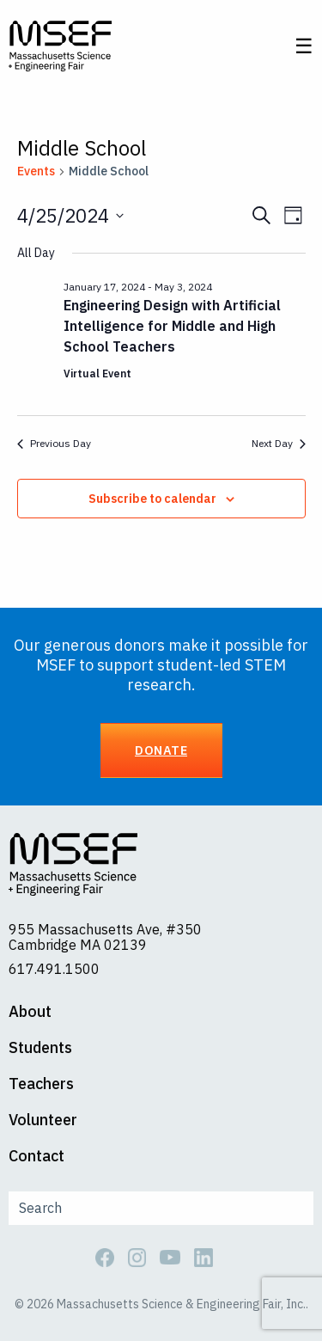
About (30, 1012)
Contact (36, 1156)
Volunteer (43, 1120)
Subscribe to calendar (152, 498)
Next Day (279, 443)
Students (40, 1048)
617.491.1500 (54, 969)
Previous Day (54, 443)
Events (36, 171)
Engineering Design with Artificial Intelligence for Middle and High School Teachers (172, 326)
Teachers (41, 1084)
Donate (161, 750)
